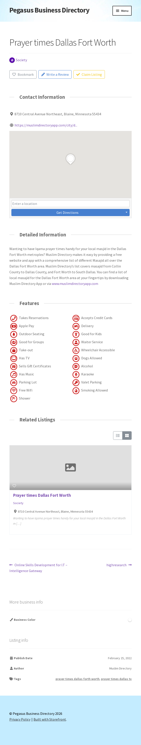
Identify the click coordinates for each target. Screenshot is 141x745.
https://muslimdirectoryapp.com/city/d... (46, 125)
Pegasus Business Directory (49, 10)
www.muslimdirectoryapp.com (75, 283)
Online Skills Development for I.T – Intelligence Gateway (38, 567)
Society (18, 503)
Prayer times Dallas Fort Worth (42, 495)
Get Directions (67, 212)
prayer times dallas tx (116, 679)
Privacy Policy (19, 719)
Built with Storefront (49, 719)
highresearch (116, 565)
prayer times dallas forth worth (78, 679)
